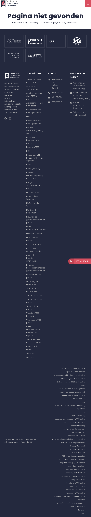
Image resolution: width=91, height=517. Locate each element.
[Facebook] (5, 118)
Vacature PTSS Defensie (75, 490)
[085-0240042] (50, 97)
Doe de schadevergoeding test (34, 130)
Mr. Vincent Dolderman (76, 436)
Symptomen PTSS (34, 295)
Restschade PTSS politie (75, 469)
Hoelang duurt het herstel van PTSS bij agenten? (34, 158)
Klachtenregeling (33, 192)
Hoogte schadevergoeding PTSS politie (34, 175)
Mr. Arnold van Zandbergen (74, 429)
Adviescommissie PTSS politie (73, 368)
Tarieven (30, 353)
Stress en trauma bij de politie (73, 476)
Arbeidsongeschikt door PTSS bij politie (34, 96)
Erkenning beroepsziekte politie (32, 140)
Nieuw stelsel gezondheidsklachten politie (35, 220)
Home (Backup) (33, 168)
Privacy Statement (34, 233)
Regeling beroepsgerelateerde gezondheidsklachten (35, 268)
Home (28, 164)
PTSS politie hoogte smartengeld (32, 258)
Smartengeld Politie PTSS (75, 473)
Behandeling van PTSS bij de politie (71, 382)
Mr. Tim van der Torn (77, 432)
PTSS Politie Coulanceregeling (73, 456)
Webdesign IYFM (27, 442)
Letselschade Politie (77, 506)
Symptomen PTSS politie (75, 483)
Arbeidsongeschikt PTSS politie (73, 378)
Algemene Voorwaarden (75, 372)
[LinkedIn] (10, 118)
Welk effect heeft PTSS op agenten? (71, 503)
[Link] (9, 3)
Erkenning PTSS (32, 147)
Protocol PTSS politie (77, 449)
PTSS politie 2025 (33, 244)
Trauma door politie (77, 486)
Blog (28, 116)
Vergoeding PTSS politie (75, 493)
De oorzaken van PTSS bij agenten (71, 389)
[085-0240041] (50, 92)
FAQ (28, 151)
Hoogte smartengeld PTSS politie (34, 185)
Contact (30, 357)
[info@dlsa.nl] (50, 101)
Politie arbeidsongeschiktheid (73, 442)
